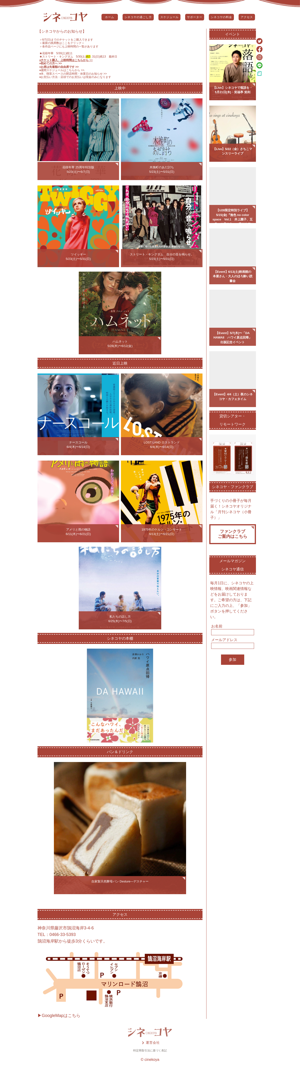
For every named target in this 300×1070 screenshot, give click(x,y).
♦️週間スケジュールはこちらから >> (61, 70)
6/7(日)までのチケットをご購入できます (67, 39)
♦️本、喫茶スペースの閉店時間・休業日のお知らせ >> (73, 73)
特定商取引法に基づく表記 (150, 1050)
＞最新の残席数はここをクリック (60, 43)
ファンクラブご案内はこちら (232, 534)
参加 (232, 660)
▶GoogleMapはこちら (59, 1015)
